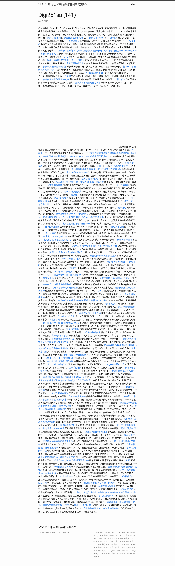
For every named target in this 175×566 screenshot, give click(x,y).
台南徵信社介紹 (96, 38)
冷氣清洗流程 (72, 329)
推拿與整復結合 (83, 223)
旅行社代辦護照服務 (116, 262)
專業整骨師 (48, 278)
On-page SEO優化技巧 (64, 271)
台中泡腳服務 (49, 54)
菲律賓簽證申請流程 (122, 278)
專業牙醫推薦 (62, 214)
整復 (40, 239)
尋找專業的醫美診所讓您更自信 (88, 50)
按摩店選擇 (129, 435)
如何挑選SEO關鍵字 (70, 323)
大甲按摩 (66, 259)
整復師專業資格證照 (120, 153)
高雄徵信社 (52, 361)
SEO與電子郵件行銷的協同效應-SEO (64, 4)
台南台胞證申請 (54, 185)
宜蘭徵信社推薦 (65, 50)
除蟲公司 (75, 195)
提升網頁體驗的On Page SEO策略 (74, 156)
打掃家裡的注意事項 (56, 380)
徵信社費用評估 (128, 476)
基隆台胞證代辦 (66, 361)
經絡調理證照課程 (98, 156)
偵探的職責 (76, 246)
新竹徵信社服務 (68, 377)
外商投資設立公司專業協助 (80, 380)
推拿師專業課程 (68, 425)
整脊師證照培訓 (120, 467)
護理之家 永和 (54, 38)
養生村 (114, 246)
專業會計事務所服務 (54, 428)
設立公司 (42, 483)
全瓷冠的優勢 (96, 255)
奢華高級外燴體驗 (69, 287)
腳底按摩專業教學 (52, 79)
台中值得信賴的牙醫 (47, 217)
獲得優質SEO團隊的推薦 (118, 502)
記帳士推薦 (120, 79)
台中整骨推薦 (65, 284)
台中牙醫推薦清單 (75, 63)
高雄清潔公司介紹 (60, 335)
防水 (99, 291)
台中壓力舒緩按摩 (58, 399)
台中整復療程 (73, 41)
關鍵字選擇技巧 (124, 239)
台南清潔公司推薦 (64, 182)
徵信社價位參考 (63, 239)
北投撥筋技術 (49, 239)
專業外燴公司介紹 (82, 505)
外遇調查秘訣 (82, 460)
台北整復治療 (64, 300)
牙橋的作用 (46, 406)
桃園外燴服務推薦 (80, 300)
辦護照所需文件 (61, 198)
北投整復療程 (68, 223)
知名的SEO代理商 (66, 316)
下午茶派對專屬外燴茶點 (98, 153)
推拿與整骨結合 (116, 50)
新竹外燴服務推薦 (73, 191)
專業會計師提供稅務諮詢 (63, 339)
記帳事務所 (109, 345)
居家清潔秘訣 (109, 255)
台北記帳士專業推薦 (56, 364)
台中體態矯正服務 (92, 508)
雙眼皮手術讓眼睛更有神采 (88, 82)
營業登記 (73, 268)
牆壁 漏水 (75, 259)
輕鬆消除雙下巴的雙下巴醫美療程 (105, 169)
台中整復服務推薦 (80, 169)
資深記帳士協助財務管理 (72, 60)
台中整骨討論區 (51, 284)
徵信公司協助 (79, 182)
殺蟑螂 (67, 76)
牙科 (99, 166)
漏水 (106, 50)
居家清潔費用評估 (77, 396)
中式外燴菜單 (49, 233)
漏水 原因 (64, 505)
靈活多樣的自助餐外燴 (77, 172)
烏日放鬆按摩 (123, 185)
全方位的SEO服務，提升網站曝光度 (64, 275)
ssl (113, 495)
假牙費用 (113, 38)
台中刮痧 (65, 79)
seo (66, 57)
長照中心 (56, 287)
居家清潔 (42, 380)
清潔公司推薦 (111, 303)
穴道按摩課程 (126, 489)
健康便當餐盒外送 (127, 492)
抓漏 (56, 460)
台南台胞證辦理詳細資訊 (54, 66)
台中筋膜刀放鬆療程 (79, 214)
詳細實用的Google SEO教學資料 (88, 217)
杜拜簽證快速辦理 (119, 166)
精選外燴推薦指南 (92, 332)
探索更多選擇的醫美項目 (95, 431)
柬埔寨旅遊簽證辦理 (72, 252)
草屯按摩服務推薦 (107, 486)
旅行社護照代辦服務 (86, 492)
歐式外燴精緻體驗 (126, 307)
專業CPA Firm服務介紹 (90, 313)
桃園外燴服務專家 (62, 467)
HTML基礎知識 (52, 227)
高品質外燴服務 (65, 217)
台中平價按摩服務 (65, 358)
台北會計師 (48, 236)
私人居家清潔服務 (89, 179)
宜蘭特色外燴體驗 (97, 300)
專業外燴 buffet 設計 (73, 38)
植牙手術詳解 (75, 367)
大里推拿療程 (104, 246)
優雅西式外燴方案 (60, 342)
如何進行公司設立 (95, 182)
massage (68, 355)
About (134, 4)
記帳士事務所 (53, 60)
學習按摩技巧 (106, 278)
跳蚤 (70, 406)
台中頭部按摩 (60, 236)
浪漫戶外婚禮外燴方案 (108, 492)
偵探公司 (122, 207)
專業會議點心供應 (51, 377)
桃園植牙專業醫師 (46, 457)
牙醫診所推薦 (90, 483)
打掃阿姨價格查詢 (94, 73)
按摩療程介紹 (80, 355)
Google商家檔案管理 (115, 364)
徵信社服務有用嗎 (67, 460)
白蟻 (110, 467)
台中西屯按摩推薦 (52, 323)
